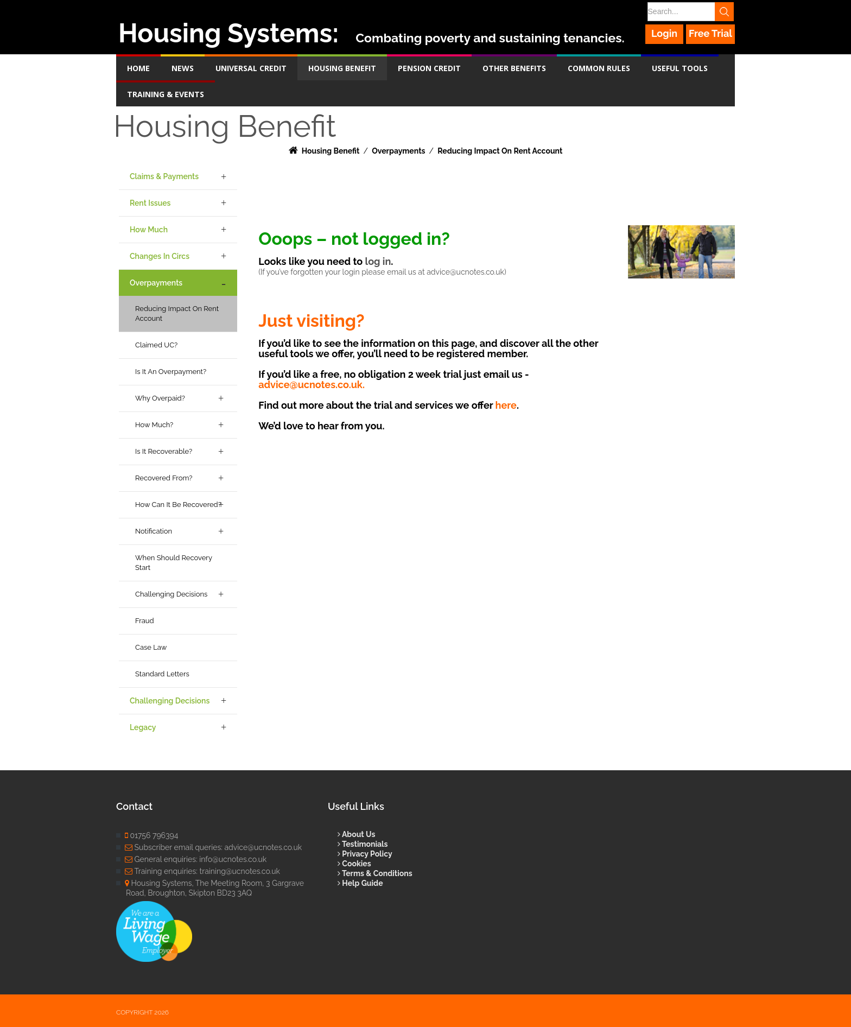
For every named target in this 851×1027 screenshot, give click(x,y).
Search (725, 11)
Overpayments (156, 282)
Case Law (151, 647)
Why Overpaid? (160, 398)
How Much (149, 229)
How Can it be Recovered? (178, 504)
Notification (153, 531)
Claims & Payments (164, 176)
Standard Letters (162, 674)
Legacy (143, 727)
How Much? (154, 425)
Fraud (144, 621)
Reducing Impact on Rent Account (177, 313)
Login (665, 33)
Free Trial (710, 33)
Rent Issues (150, 203)
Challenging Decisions (171, 594)
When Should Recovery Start (173, 563)
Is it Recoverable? (163, 451)
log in (378, 261)
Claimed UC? (156, 345)
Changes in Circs (159, 256)
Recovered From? (163, 478)
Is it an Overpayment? (170, 371)
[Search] (690, 11)
